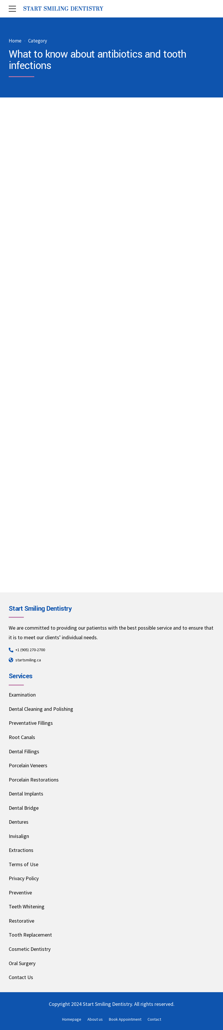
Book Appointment (125, 1019)
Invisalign (19, 836)
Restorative (21, 920)
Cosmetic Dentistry (30, 949)
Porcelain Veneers (28, 765)
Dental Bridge (24, 808)
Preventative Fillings (31, 723)
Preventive (20, 892)
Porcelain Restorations (34, 779)
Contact (154, 1019)
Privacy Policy (24, 878)
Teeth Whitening (26, 906)
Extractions (21, 850)
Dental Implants (26, 793)
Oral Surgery (22, 963)
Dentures (18, 821)
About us (95, 1019)
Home (15, 41)
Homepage (71, 1019)
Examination (22, 694)
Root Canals (22, 737)
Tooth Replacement (30, 934)
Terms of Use (23, 864)
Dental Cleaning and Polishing (41, 709)
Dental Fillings (24, 751)
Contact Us (21, 977)
